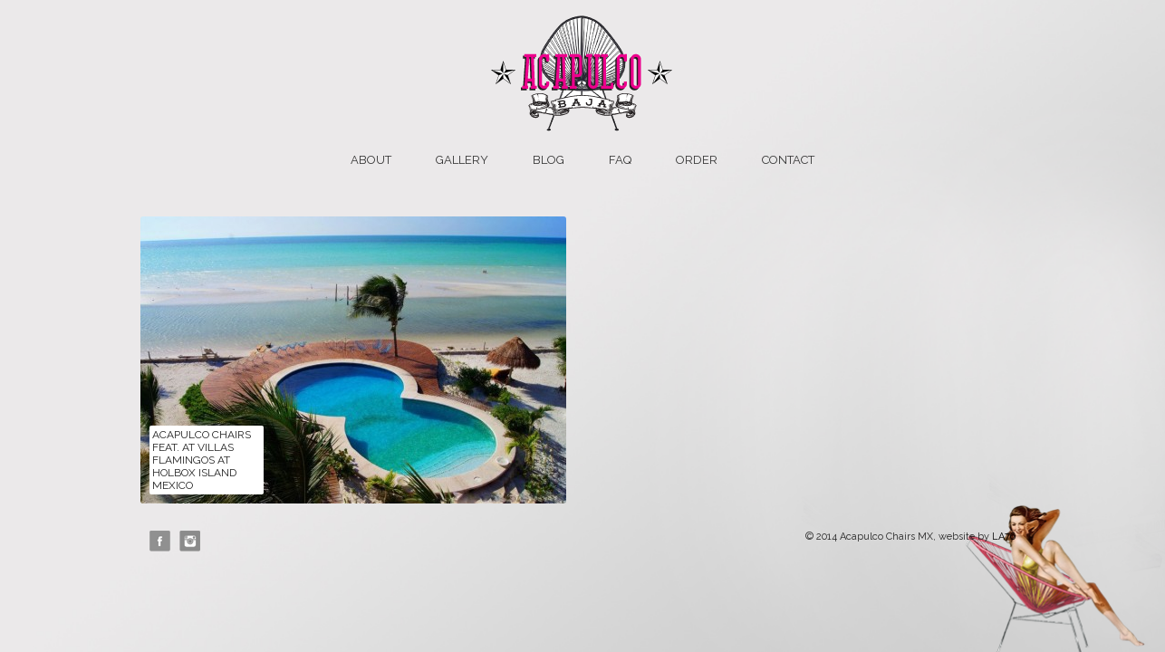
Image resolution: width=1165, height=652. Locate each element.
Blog (548, 160)
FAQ (620, 160)
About (371, 160)
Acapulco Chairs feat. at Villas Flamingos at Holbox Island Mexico (201, 460)
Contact (788, 160)
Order (696, 160)
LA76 (1004, 536)
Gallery (462, 160)
